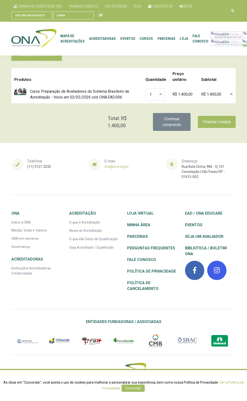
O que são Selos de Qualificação (93, 239)
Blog (137, 6)
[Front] (33, 38)
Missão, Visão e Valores (29, 230)
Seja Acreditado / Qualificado (91, 247)
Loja (184, 38)
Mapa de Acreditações (72, 39)
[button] (233, 11)
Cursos (146, 38)
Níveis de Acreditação (85, 230)
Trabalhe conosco (83, 6)
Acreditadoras (102, 38)
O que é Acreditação (84, 222)
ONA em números (25, 238)
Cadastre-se (160, 6)
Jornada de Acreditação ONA (37, 6)
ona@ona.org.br (116, 167)
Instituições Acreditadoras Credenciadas (31, 270)
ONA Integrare (116, 6)
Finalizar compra (217, 122)
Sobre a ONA (21, 222)
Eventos (127, 38)
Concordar (133, 388)
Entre (185, 6)
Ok (101, 15)
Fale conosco (200, 39)
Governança (20, 247)
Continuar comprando (171, 122)
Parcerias (166, 38)
